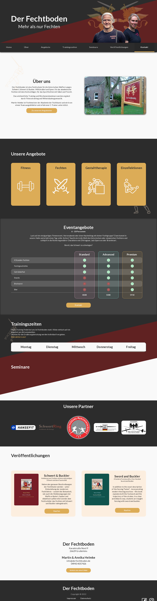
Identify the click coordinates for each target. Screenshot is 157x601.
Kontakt (144, 47)
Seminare (93, 47)
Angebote (45, 47)
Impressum (71, 595)
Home (9, 47)
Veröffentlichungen (119, 47)
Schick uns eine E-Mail (78, 568)
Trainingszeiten (69, 47)
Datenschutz (85, 595)
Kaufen (56, 509)
